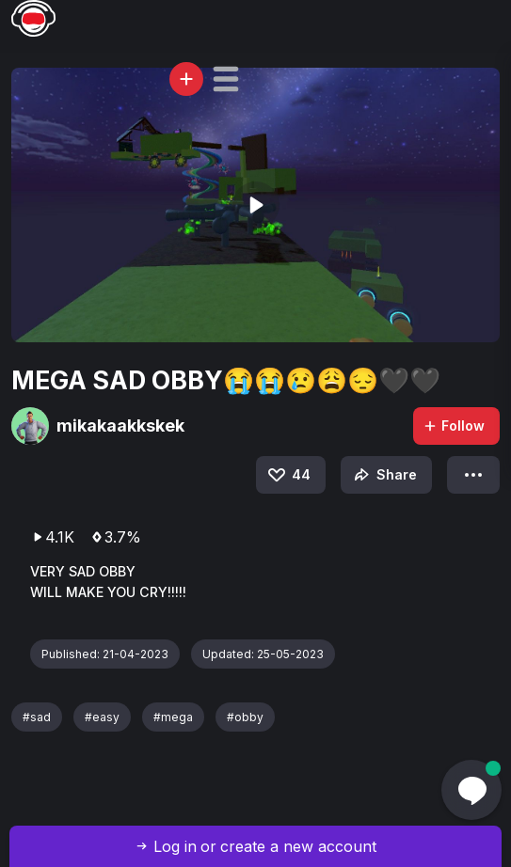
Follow (454, 426)
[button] (226, 79)
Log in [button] (175, 846)
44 (288, 475)
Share (383, 475)
